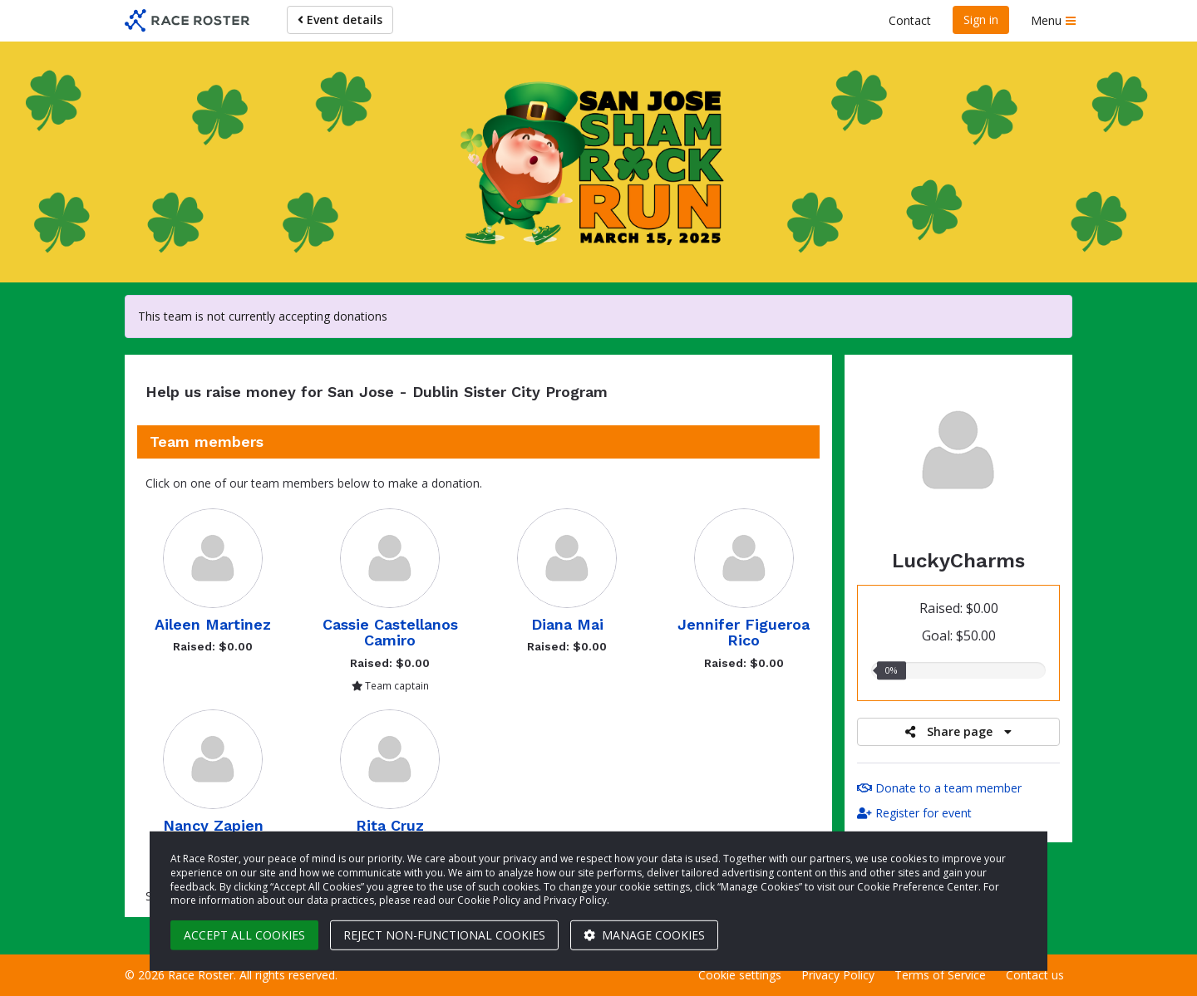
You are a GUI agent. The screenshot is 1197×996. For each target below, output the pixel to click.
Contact (910, 20)
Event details (340, 19)
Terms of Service (940, 975)
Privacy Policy (837, 975)
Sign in (980, 19)
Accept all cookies (244, 935)
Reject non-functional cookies (444, 935)
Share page (958, 731)
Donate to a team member (939, 788)
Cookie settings (739, 975)
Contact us (1035, 975)
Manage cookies (644, 935)
